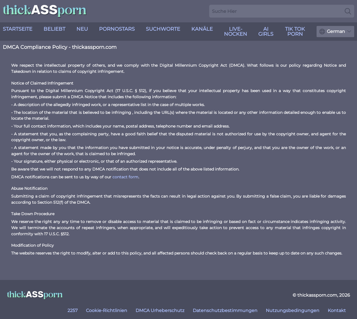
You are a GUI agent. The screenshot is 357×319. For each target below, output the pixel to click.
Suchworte (163, 29)
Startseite (17, 29)
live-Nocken (235, 31)
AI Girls (265, 31)
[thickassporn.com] (35, 295)
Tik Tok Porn (295, 31)
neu (82, 29)
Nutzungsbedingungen (292, 310)
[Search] (348, 11)
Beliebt (54, 29)
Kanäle (202, 29)
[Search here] (281, 11)
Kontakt (337, 310)
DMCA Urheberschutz (160, 310)
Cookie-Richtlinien (106, 310)
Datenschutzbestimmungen (225, 310)
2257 (72, 310)
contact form (125, 176)
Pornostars (117, 29)
